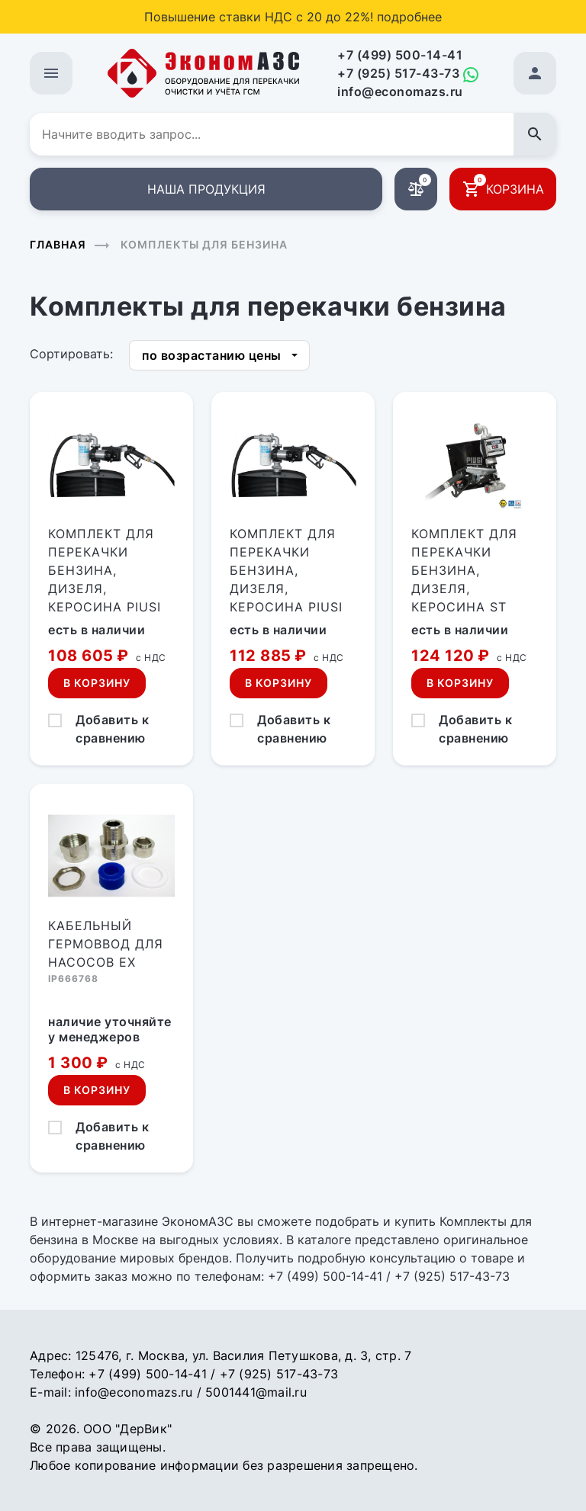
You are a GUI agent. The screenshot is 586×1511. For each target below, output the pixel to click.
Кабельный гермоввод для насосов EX (105, 944)
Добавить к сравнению (112, 729)
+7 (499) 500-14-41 (399, 55)
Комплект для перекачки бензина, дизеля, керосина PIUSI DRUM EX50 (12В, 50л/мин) (105, 588)
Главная (58, 244)
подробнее (409, 16)
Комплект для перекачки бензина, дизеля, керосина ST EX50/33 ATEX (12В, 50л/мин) (464, 588)
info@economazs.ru (400, 91)
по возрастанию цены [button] (212, 355)
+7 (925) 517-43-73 (398, 73)
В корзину (96, 682)
